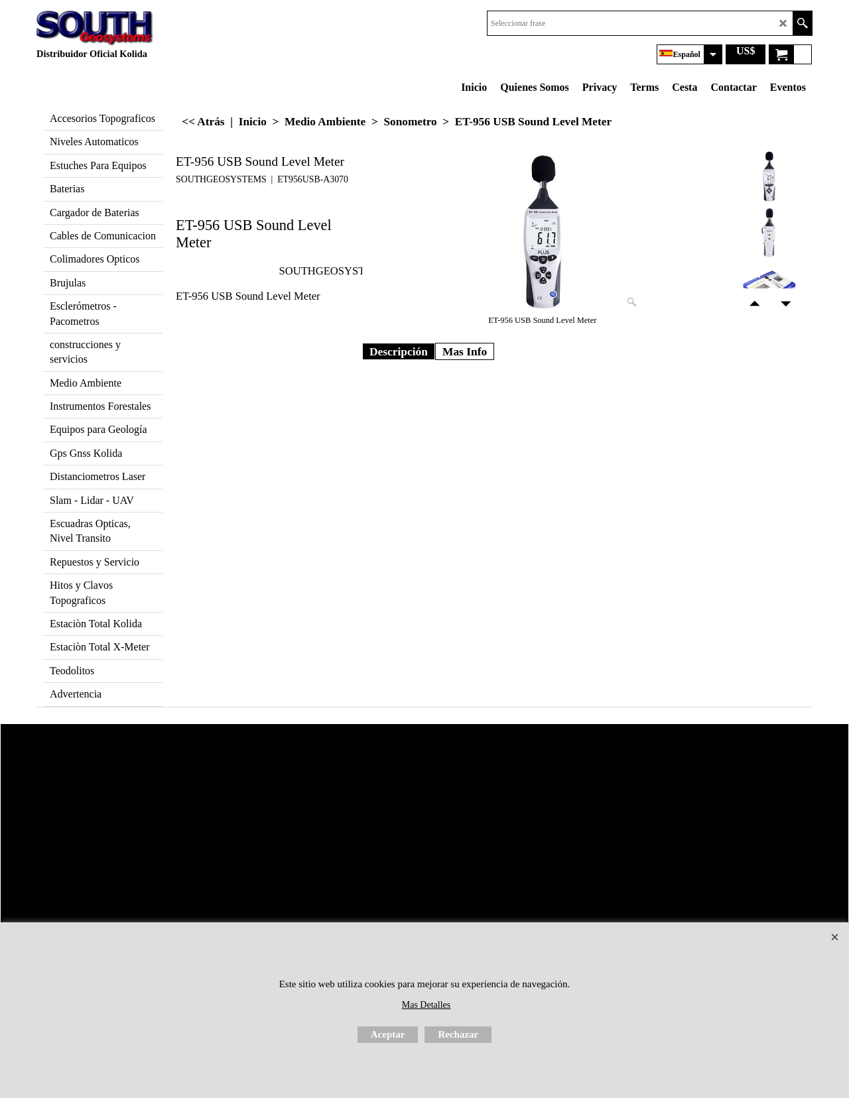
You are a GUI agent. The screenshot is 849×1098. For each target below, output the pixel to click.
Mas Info (464, 351)
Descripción (398, 351)
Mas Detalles (426, 1005)
